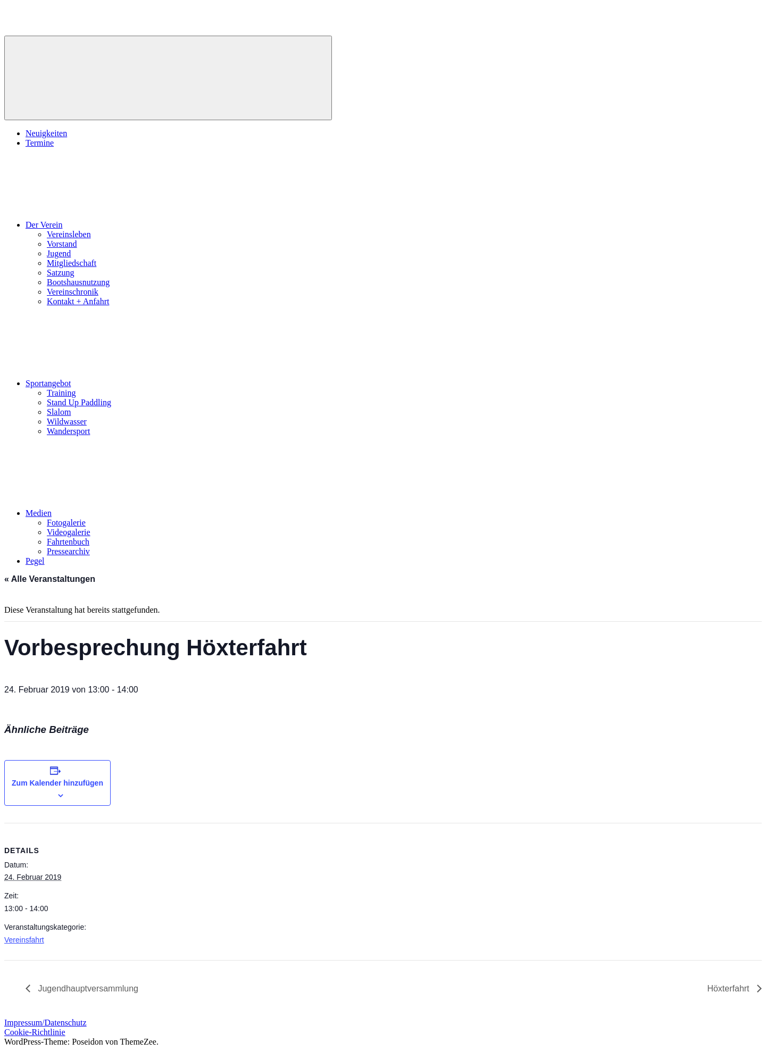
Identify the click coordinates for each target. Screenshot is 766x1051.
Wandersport (68, 431)
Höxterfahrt (729, 988)
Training (61, 392)
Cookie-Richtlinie (34, 1032)
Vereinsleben (69, 234)
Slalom (59, 411)
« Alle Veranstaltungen (49, 578)
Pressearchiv (68, 551)
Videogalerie (68, 532)
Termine (40, 142)
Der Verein (124, 224)
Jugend (59, 253)
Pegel (35, 560)
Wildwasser (67, 421)
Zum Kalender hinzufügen (57, 783)
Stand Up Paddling (79, 402)
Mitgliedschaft (71, 263)
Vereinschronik (72, 291)
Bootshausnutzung (78, 282)
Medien (118, 513)
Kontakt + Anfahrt (78, 301)
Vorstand (62, 243)
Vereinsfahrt (24, 940)
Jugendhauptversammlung (87, 988)
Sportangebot (128, 383)
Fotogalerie (66, 522)
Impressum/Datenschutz (45, 1022)
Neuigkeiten (46, 133)
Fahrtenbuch (68, 541)
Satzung (60, 272)
